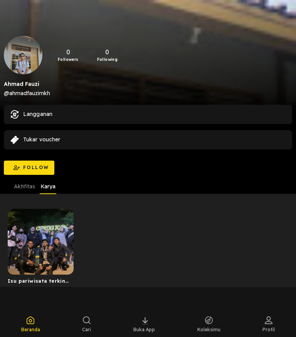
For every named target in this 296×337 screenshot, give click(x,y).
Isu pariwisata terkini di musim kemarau (37, 282)
